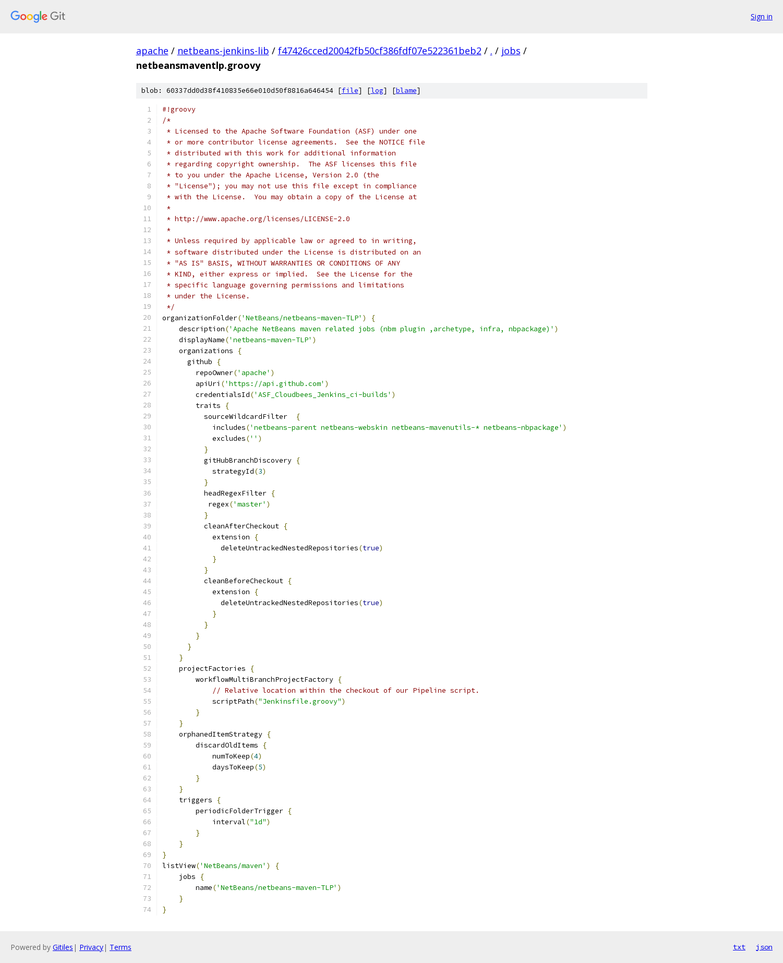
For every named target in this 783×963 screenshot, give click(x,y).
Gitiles (63, 947)
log (377, 90)
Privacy (91, 947)
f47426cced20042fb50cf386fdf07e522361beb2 (379, 50)
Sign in (762, 16)
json (764, 947)
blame (406, 90)
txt (739, 947)
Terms (120, 947)
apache (152, 50)
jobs (511, 50)
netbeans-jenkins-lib (223, 50)
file (350, 90)
